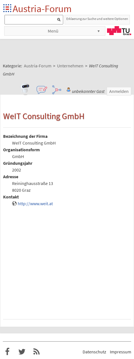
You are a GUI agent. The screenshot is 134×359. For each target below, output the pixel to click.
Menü (53, 31)
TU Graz (119, 30)
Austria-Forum (42, 8)
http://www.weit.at (35, 203)
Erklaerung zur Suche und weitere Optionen (97, 19)
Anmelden (119, 91)
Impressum (120, 352)
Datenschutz (94, 352)
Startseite (8, 8)
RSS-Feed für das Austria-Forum (36, 351)
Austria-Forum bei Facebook (7, 351)
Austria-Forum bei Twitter (21, 351)
